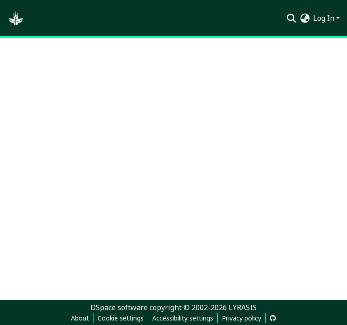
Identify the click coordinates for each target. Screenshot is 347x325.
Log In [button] (324, 18)
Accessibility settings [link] (182, 318)
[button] (16, 18)
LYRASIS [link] (243, 307)
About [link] (80, 318)
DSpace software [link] (119, 307)
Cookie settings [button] (121, 318)
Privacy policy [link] (241, 318)
